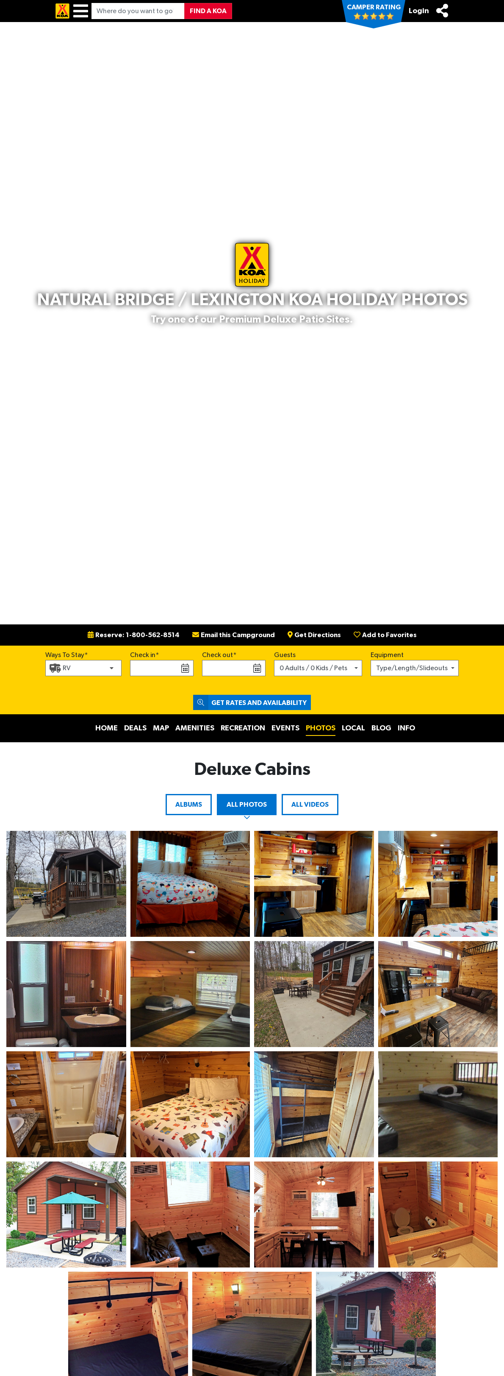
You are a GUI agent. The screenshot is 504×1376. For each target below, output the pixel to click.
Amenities (194, 728)
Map (161, 728)
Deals (135, 728)
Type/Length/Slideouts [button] (412, 668)
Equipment (387, 655)
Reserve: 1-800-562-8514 (134, 635)
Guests (285, 655)
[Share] (442, 10)
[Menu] (80, 11)
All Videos (310, 804)
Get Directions (314, 635)
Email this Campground (233, 635)
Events (285, 728)
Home (106, 728)
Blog (381, 728)
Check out (217, 655)
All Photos (247, 804)
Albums (188, 804)
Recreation (243, 728)
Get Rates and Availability (250, 702)
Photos (320, 728)
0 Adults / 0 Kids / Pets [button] (313, 668)
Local (353, 728)
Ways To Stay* (66, 654)
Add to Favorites (385, 635)
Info (406, 728)
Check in (142, 655)
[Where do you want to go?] (138, 11)
